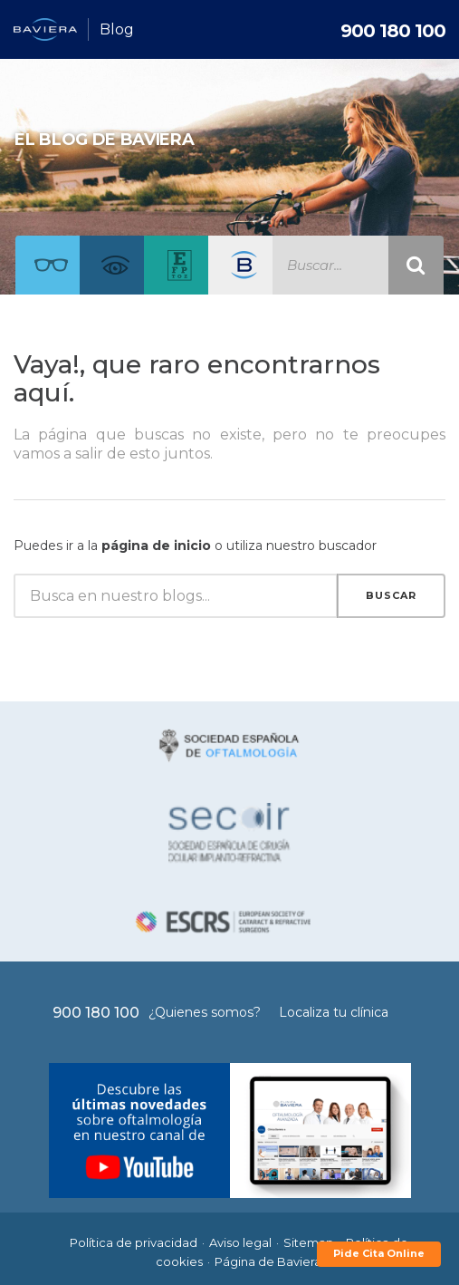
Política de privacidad (133, 1242)
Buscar (391, 595)
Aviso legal (240, 1242)
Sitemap (308, 1242)
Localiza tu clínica (333, 1012)
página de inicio (156, 545)
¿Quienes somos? (204, 1012)
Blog (117, 29)
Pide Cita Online (379, 1253)
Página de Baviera (268, 1261)
